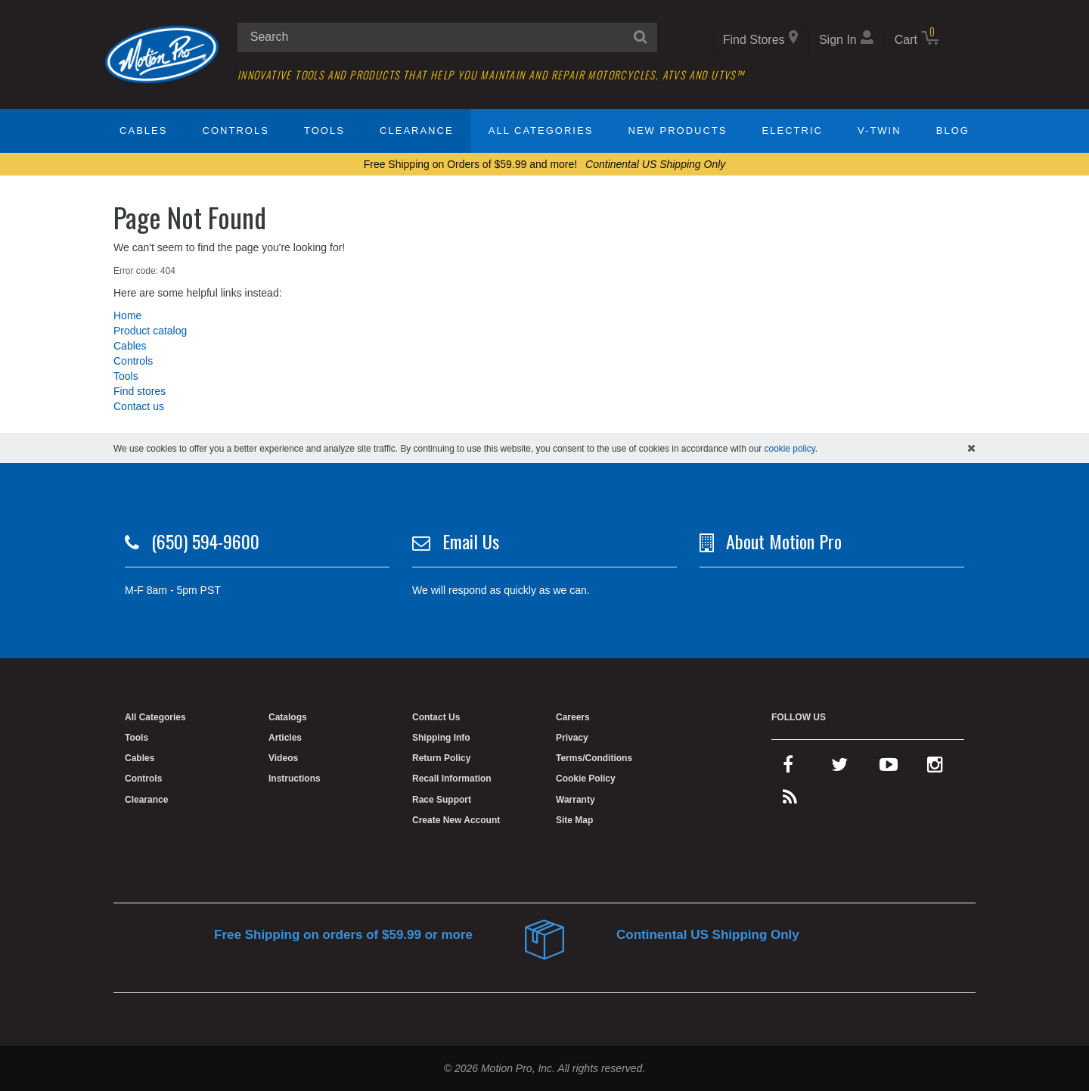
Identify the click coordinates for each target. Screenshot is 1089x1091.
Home (127, 315)
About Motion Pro (784, 541)
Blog (953, 130)
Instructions (294, 778)
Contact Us (436, 717)
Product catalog (150, 331)
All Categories (541, 130)
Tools (324, 130)
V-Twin (879, 130)
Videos (283, 758)
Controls (236, 130)
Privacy (572, 737)
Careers (573, 717)
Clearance (416, 130)
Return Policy (441, 758)
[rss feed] (790, 800)
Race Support (441, 799)
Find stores (139, 391)
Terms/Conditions (594, 758)
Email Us (470, 541)
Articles (285, 737)
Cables (143, 130)
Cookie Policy (586, 778)
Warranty (575, 799)
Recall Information (452, 778)
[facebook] (788, 768)
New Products (678, 130)
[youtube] (889, 768)
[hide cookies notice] (971, 447)
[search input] (447, 37)
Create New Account (456, 820)
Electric (792, 130)
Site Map (574, 820)
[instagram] (935, 768)
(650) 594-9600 (205, 541)
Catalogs (287, 717)
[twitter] (839, 768)
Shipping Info (441, 737)
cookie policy (790, 448)
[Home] (162, 54)
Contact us (138, 406)
